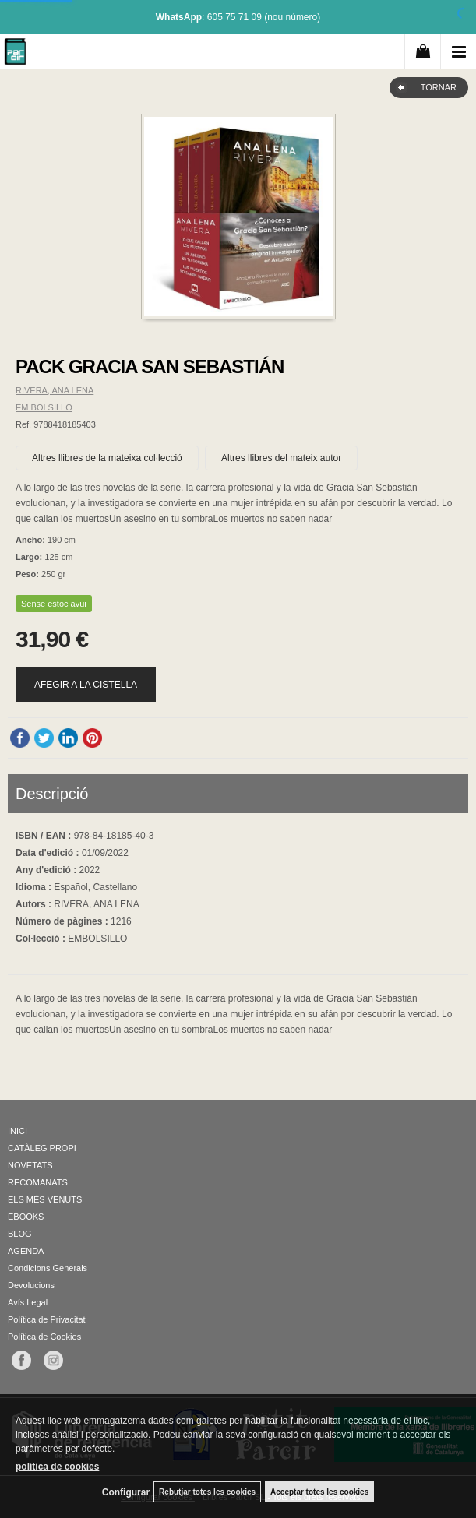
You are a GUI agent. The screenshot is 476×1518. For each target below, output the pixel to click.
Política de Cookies (44, 1336)
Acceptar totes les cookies (319, 1492)
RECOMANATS (38, 1182)
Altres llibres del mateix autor (281, 458)
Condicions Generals (47, 1268)
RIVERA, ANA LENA (54, 390)
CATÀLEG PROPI (42, 1148)
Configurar (126, 1492)
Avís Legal (28, 1302)
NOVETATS (30, 1165)
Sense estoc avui (53, 603)
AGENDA (26, 1251)
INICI (17, 1131)
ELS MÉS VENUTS (45, 1199)
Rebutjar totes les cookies (207, 1492)
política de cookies (57, 1466)
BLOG (20, 1233)
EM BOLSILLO (44, 407)
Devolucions (31, 1285)
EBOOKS (26, 1216)
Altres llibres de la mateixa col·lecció (107, 458)
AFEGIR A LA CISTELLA (85, 684)
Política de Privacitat (47, 1319)
